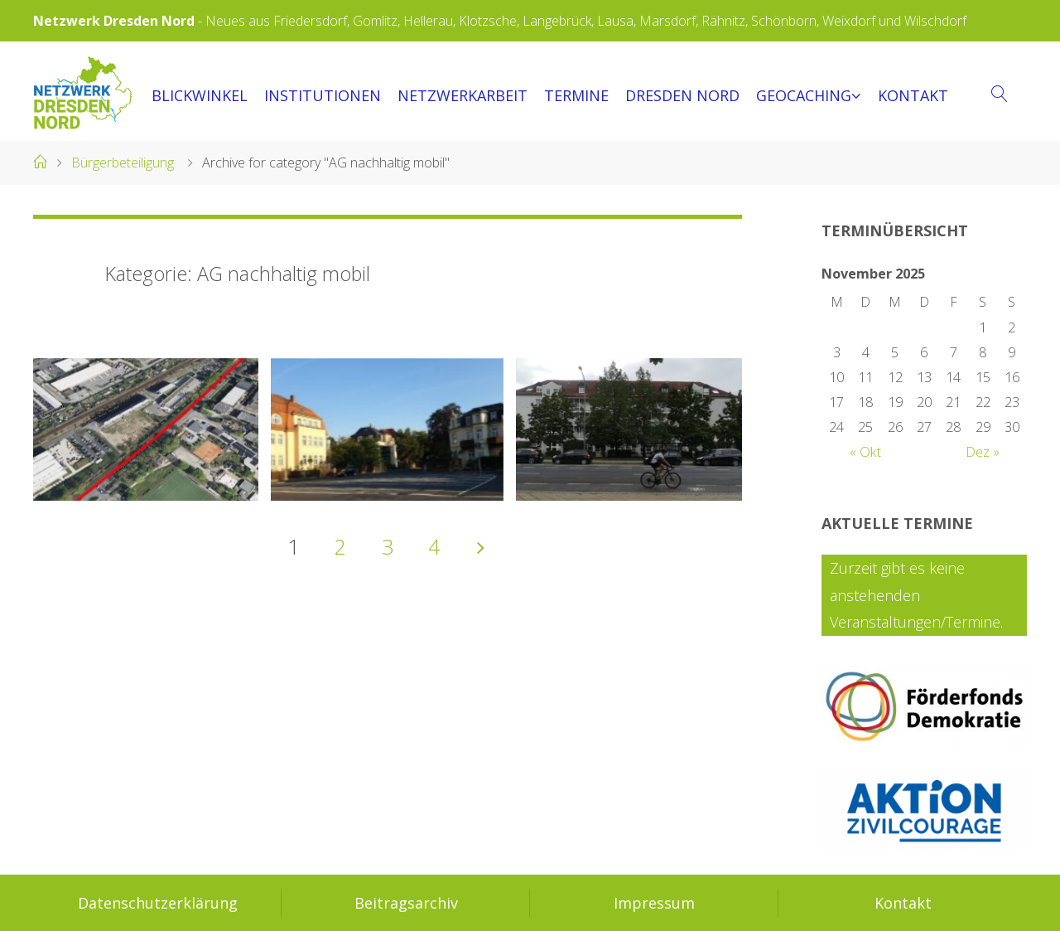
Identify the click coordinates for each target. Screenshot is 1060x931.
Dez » (983, 452)
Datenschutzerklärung (158, 903)
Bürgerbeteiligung (122, 162)
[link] (1000, 94)
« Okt (865, 452)
